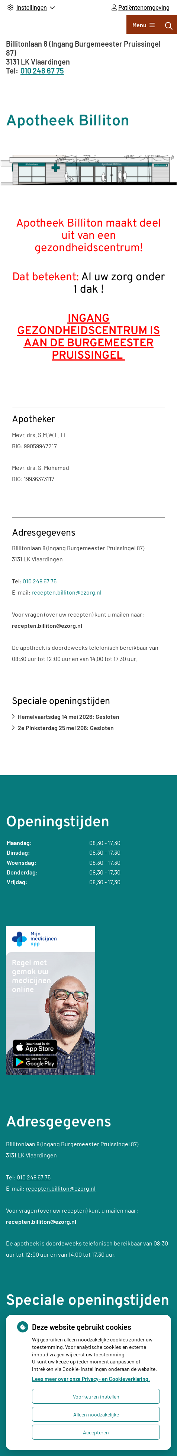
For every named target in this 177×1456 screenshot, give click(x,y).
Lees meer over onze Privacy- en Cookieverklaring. (91, 1379)
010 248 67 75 (40, 580)
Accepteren (96, 1432)
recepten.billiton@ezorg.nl (67, 592)
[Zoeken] (169, 26)
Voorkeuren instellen (96, 1396)
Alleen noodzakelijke (96, 1414)
